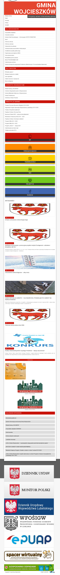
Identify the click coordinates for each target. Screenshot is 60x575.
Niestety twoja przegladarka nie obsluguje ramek (15, 371)
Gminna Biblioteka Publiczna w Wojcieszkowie (16, 93)
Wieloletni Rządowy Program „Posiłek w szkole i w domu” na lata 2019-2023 (24, 450)
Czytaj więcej (30, 359)
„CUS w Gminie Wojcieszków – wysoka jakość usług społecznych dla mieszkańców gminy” (27, 443)
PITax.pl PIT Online (32, 393)
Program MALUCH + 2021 (11, 123)
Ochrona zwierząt (9, 44)
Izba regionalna (8, 76)
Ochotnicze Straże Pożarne (11, 97)
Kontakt (7, 25)
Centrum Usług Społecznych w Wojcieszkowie (16, 91)
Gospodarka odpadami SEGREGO (13, 428)
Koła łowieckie (9, 432)
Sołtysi (6, 22)
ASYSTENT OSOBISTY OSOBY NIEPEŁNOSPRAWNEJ (18, 446)
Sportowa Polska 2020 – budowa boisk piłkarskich (17, 114)
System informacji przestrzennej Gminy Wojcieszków (18, 421)
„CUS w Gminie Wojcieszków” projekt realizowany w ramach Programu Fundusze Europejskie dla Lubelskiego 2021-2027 (28, 454)
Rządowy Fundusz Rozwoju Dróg (13, 112)
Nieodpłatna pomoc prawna (11, 57)
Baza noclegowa (9, 81)
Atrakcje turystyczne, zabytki (11, 74)
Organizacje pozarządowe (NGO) (12, 53)
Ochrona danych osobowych (12, 436)
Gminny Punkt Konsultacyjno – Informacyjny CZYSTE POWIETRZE (20, 37)
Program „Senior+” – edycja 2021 (13, 125)
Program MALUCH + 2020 (11, 121)
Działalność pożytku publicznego (12, 50)
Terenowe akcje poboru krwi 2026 (14, 325)
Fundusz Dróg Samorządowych (12, 109)
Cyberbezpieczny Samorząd (11, 128)
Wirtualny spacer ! (9, 72)
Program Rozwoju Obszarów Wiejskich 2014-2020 (17, 105)
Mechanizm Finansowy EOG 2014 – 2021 (15, 116)
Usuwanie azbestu (9, 35)
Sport (6, 39)
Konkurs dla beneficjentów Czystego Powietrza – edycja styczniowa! (24, 350)
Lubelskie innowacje (10, 439)
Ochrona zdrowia (9, 41)
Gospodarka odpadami (10, 32)
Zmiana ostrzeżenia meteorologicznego (16, 220)
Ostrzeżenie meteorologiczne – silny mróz (17, 272)
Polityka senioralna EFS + (11, 130)
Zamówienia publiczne (11, 418)
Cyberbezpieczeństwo (10, 62)
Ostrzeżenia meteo (9, 55)
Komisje (7, 20)
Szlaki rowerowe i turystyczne (12, 78)
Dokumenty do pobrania (10, 46)
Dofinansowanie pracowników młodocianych (15, 48)
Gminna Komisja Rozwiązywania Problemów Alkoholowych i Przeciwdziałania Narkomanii (26, 64)
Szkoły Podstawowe (10, 95)
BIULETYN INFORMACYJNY (11, 60)
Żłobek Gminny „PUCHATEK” (11, 88)
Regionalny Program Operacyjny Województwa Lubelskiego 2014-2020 (21, 107)
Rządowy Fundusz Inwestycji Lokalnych (14, 119)
